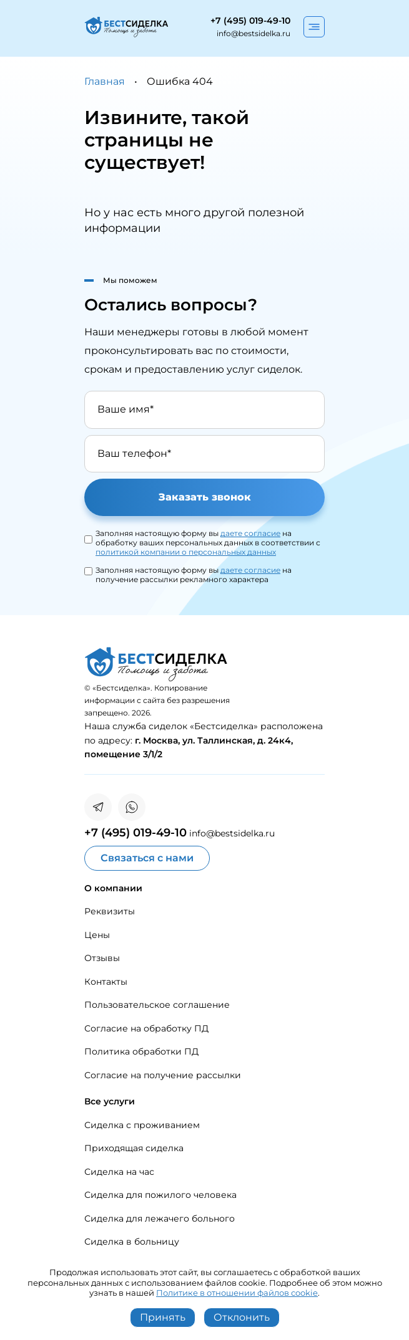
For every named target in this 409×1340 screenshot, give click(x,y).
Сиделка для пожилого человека (160, 1194)
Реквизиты (109, 911)
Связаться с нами (147, 858)
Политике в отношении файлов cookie (237, 1293)
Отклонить (242, 1317)
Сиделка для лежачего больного (159, 1218)
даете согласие (250, 533)
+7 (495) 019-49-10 (250, 21)
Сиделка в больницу (131, 1241)
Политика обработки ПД (141, 1051)
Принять (162, 1317)
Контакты (105, 981)
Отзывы (102, 958)
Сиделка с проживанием (142, 1125)
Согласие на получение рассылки (162, 1075)
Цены (97, 934)
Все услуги (109, 1101)
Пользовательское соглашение (157, 1004)
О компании (113, 888)
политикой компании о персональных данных (186, 552)
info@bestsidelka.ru (253, 33)
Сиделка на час (119, 1171)
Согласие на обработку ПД (146, 1028)
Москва (160, 740)
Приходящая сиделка (134, 1148)
